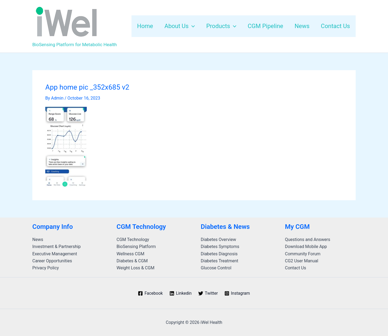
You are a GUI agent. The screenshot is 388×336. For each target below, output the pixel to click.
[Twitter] (208, 293)
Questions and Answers (307, 239)
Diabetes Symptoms (220, 246)
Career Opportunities (52, 260)
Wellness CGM (130, 253)
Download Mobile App (306, 246)
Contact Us (295, 267)
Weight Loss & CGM (136, 267)
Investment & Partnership (56, 246)
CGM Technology (133, 239)
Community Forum (303, 253)
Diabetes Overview (218, 239)
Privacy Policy (45, 267)
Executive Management (54, 253)
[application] (189, 26)
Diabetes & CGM (132, 260)
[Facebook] (150, 293)
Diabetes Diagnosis (219, 253)
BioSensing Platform (136, 246)
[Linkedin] (180, 293)
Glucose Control (216, 267)
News (37, 239)
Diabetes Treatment (219, 260)
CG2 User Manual (301, 260)
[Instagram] (237, 293)
